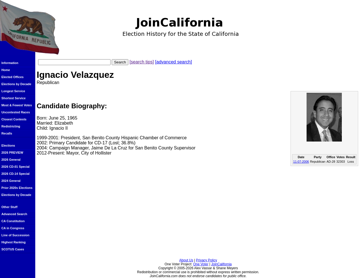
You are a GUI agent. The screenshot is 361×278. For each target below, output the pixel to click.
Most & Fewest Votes (16, 105)
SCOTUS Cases (12, 249)
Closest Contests (14, 119)
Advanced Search (14, 214)
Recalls (6, 133)
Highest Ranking (13, 242)
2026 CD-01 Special (15, 166)
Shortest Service (13, 98)
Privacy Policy (206, 260)
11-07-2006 (301, 161)
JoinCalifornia (221, 264)
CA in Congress (12, 228)
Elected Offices (12, 77)
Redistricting (10, 126)
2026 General (11, 159)
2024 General (11, 180)
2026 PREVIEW (12, 152)
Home (5, 70)
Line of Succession (15, 235)
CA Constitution (13, 221)
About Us (186, 260)
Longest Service (13, 91)
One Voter (200, 264)
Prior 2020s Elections (16, 187)
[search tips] (141, 61)
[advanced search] (173, 61)
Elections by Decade (16, 84)
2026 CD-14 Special (15, 173)
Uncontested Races (15, 112)
